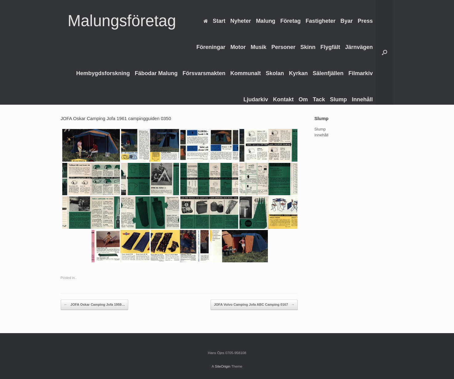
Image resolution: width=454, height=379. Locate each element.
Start (214, 21)
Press (365, 21)
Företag (290, 21)
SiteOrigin (223, 366)
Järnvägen (359, 47)
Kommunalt (245, 73)
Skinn (307, 47)
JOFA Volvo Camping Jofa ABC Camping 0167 (254, 305)
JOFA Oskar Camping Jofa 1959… (94, 305)
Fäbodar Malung (156, 73)
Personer (283, 47)
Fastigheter (320, 21)
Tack (319, 99)
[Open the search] (384, 52)
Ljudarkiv (255, 99)
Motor (238, 47)
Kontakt (283, 99)
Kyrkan (298, 73)
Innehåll (362, 99)
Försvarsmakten (203, 73)
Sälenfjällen (328, 73)
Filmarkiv (360, 73)
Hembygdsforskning (103, 73)
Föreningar (210, 47)
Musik (258, 47)
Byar (346, 21)
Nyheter (240, 21)
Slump (338, 99)
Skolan (275, 73)
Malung (265, 21)
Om (303, 99)
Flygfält (330, 47)
